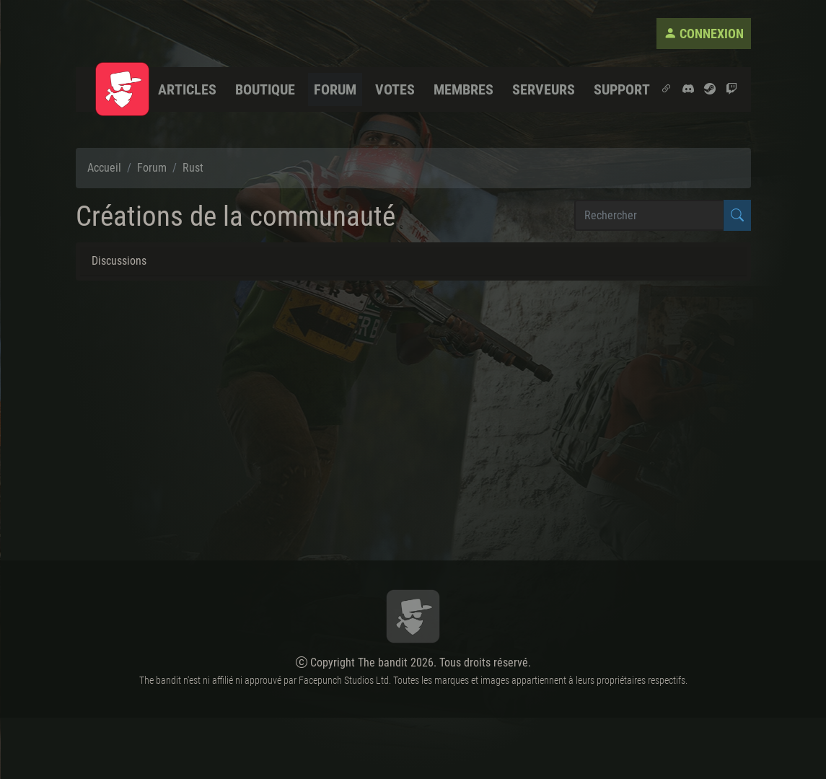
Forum (335, 89)
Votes (395, 89)
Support (622, 89)
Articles (187, 89)
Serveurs (543, 89)
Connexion (704, 33)
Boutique (265, 89)
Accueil (104, 168)
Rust (193, 168)
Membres (463, 89)
